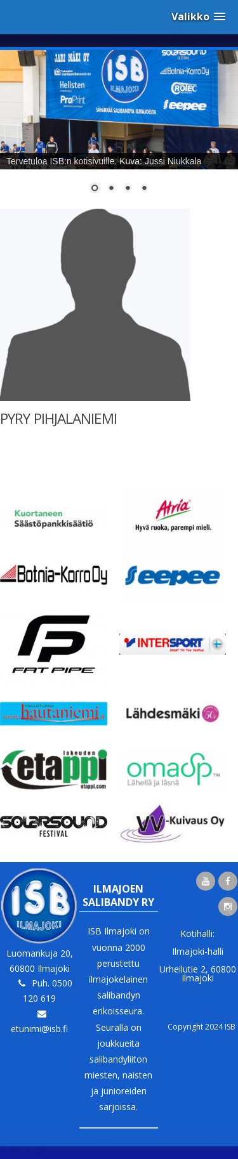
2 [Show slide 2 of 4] (111, 189)
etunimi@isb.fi (39, 1029)
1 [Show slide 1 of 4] (95, 189)
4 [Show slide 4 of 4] (144, 189)
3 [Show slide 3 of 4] (128, 189)
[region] (119, 129)
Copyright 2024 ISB (201, 1026)
